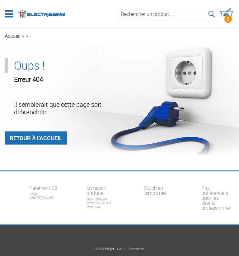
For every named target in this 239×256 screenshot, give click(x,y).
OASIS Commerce (131, 249)
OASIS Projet (104, 249)
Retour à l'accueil (36, 138)
